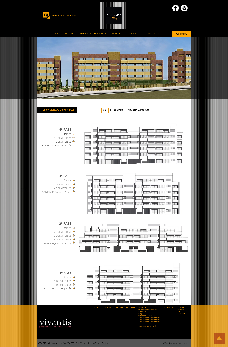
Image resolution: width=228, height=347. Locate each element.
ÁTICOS (67, 134)
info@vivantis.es (55, 343)
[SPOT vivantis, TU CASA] (63, 15)
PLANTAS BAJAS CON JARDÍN (56, 145)
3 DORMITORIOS (62, 137)
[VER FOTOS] (181, 34)
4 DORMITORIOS (62, 141)
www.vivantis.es (180, 343)
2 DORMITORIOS (62, 231)
